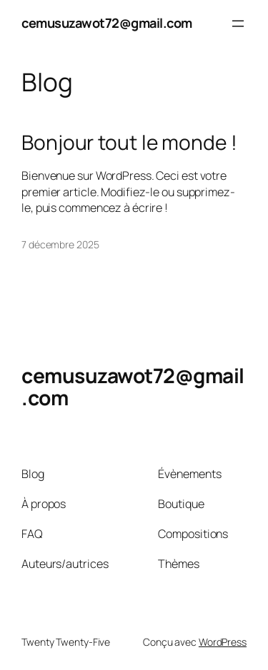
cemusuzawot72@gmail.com (106, 22)
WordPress (223, 642)
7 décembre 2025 (60, 244)
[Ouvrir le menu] (238, 23)
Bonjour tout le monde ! (129, 142)
